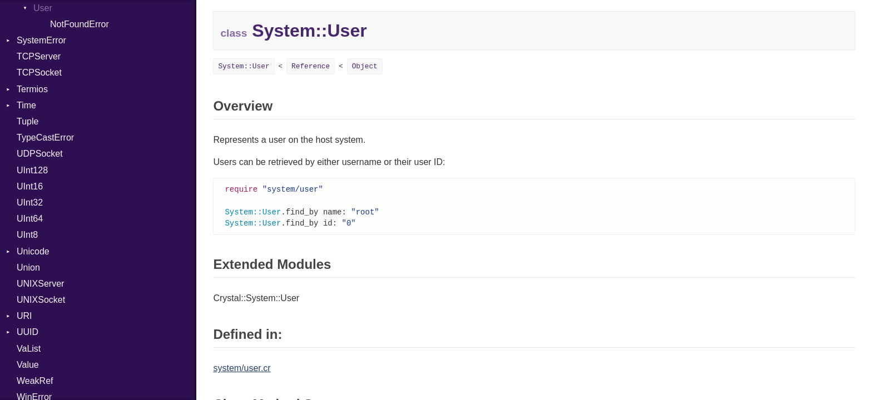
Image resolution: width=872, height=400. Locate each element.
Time (26, 105)
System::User (243, 66)
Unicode (33, 251)
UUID (27, 332)
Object (365, 66)
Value (28, 364)
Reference (310, 66)
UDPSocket (40, 153)
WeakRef (35, 381)
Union (28, 267)
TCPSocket (39, 72)
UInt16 (30, 186)
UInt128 (32, 170)
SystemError (41, 40)
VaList (29, 348)
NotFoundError (79, 24)
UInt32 (30, 202)
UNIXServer (40, 283)
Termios (32, 89)
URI (24, 316)
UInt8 (27, 234)
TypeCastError (45, 137)
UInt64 (30, 218)
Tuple (27, 121)
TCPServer (39, 56)
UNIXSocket (41, 299)
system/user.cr (241, 370)
